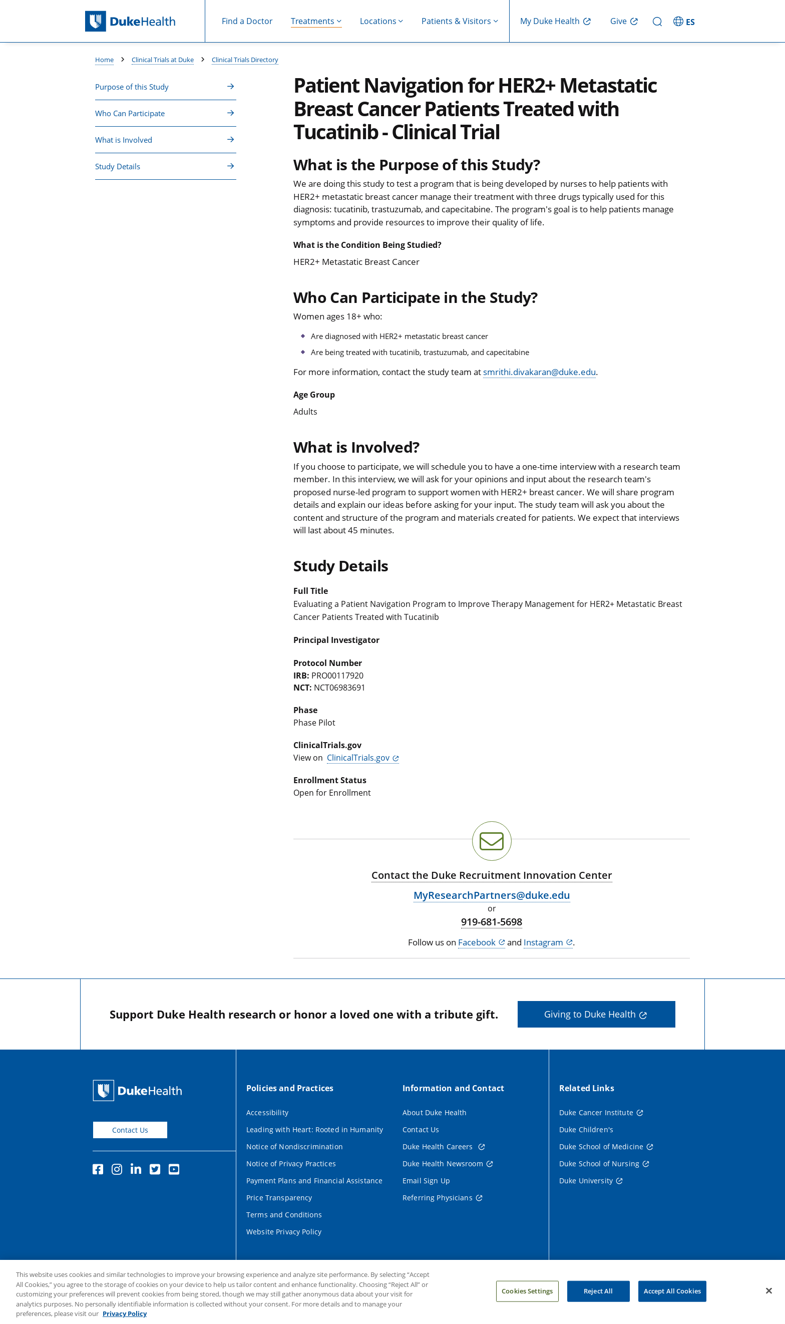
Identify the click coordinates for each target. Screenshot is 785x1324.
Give (618, 21)
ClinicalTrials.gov (358, 757)
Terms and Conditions (284, 1214)
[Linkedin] (138, 1170)
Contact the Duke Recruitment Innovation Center (491, 875)
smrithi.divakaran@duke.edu (539, 372)
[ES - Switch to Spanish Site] (685, 21)
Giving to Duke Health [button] (590, 1014)
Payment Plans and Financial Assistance (314, 1180)
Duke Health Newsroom (443, 1163)
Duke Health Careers (439, 1146)
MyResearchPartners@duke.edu (492, 895)
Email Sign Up (426, 1180)
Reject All (598, 1302)
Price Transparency (279, 1197)
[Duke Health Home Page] (139, 1090)
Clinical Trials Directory (245, 59)
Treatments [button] (312, 21)
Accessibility (267, 1112)
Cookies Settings (527, 1302)
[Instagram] (119, 1170)
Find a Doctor (247, 21)
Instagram (543, 942)
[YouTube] (176, 1170)
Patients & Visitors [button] (456, 21)
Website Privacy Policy (283, 1231)
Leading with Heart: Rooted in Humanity (314, 1129)
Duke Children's (586, 1129)
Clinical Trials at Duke (163, 59)
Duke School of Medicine (601, 1146)
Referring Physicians (438, 1197)
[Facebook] (100, 1170)
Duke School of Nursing (599, 1163)
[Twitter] (157, 1170)
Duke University (586, 1180)
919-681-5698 (491, 921)
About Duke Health (435, 1112)
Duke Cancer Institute (596, 1112)
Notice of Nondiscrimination (294, 1146)
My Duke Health (550, 21)
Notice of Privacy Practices (291, 1163)
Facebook (477, 942)
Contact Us (130, 1130)
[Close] (769, 1302)
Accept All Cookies (672, 1302)
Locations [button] (378, 21)
